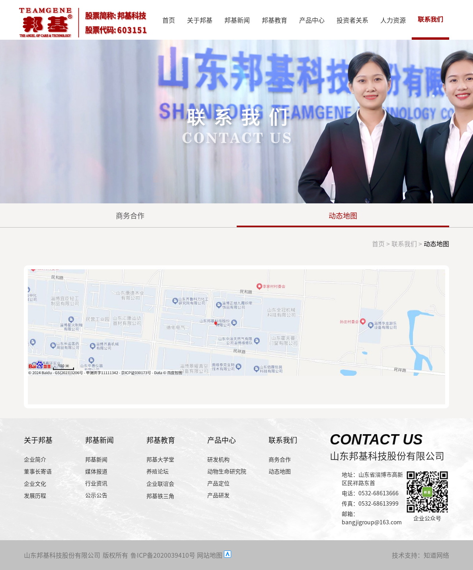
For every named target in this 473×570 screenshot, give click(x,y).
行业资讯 (96, 483)
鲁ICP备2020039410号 (162, 555)
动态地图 (343, 215)
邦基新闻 (237, 20)
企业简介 (35, 459)
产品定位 (218, 483)
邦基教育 (274, 20)
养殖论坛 (157, 471)
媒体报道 (96, 471)
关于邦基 (199, 20)
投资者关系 (352, 20)
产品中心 (312, 20)
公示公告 (96, 495)
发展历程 (35, 495)
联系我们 (430, 19)
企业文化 (35, 483)
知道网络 (436, 555)
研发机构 (218, 459)
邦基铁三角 (160, 496)
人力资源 (393, 20)
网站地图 (209, 555)
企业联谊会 (160, 483)
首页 (168, 20)
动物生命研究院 (226, 471)
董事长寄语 (38, 471)
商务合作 (130, 215)
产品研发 (218, 495)
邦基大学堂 (160, 459)
